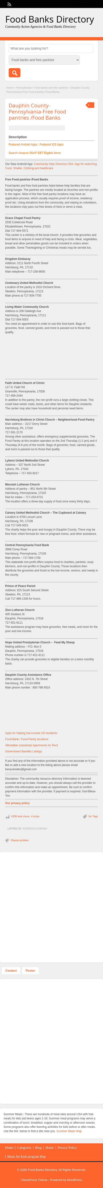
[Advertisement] (51, 364)
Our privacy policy (17, 803)
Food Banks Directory (49, 19)
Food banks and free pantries (51, 87)
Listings (37, 751)
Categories (24, 1147)
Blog (38, 1147)
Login (92, 4)
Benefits (26, 751)
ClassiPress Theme (34, 1180)
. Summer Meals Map (68, 1131)
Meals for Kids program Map (26, 1156)
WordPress (74, 1180)
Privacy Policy (67, 1147)
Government (13, 751)
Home (9, 87)
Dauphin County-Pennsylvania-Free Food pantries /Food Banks (37, 111)
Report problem (20, 840)
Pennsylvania (23, 87)
